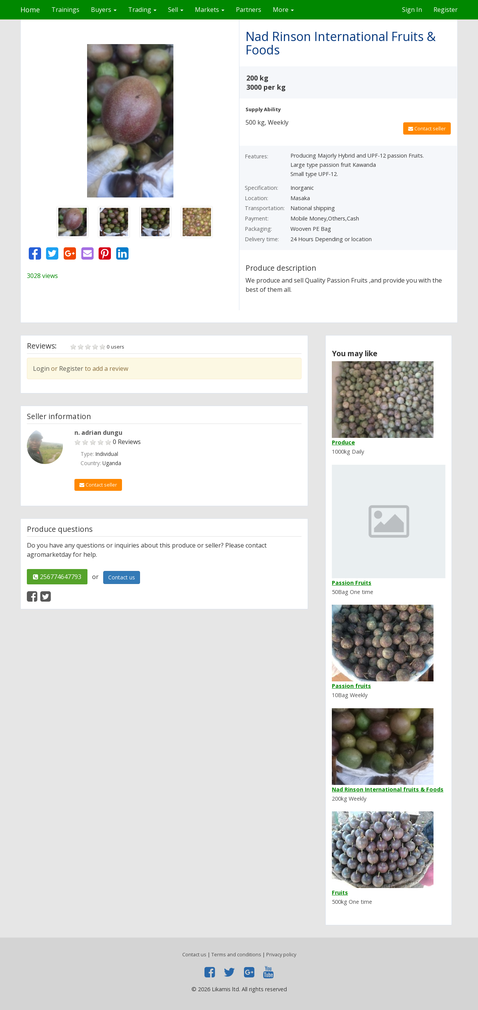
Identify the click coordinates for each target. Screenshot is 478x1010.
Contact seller (427, 128)
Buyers (104, 9)
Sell (175, 9)
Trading (142, 9)
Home (30, 9)
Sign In (412, 9)
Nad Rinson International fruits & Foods (387, 789)
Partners (248, 9)
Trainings (65, 9)
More (283, 9)
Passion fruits (351, 685)
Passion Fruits (351, 582)
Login (41, 368)
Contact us (121, 577)
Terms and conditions (236, 954)
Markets (209, 9)
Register (445, 9)
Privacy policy (281, 954)
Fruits (340, 892)
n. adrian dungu (98, 432)
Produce (343, 442)
